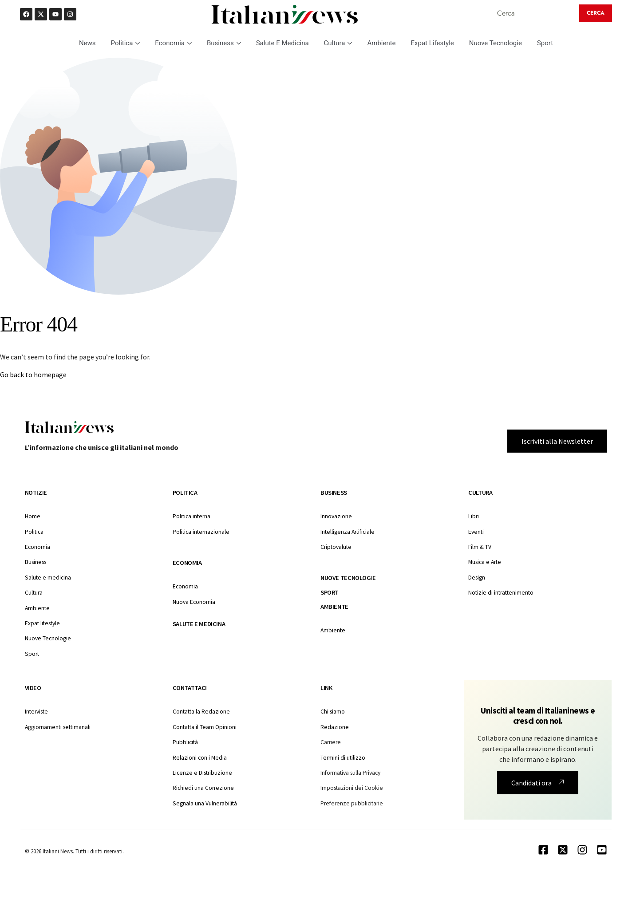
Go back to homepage (33, 374)
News (87, 43)
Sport (545, 43)
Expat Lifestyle (432, 43)
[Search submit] (595, 13)
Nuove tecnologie (348, 578)
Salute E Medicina (282, 43)
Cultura (338, 43)
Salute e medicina (199, 624)
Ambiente (381, 43)
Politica (125, 43)
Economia (173, 43)
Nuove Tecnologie (495, 43)
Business (224, 43)
